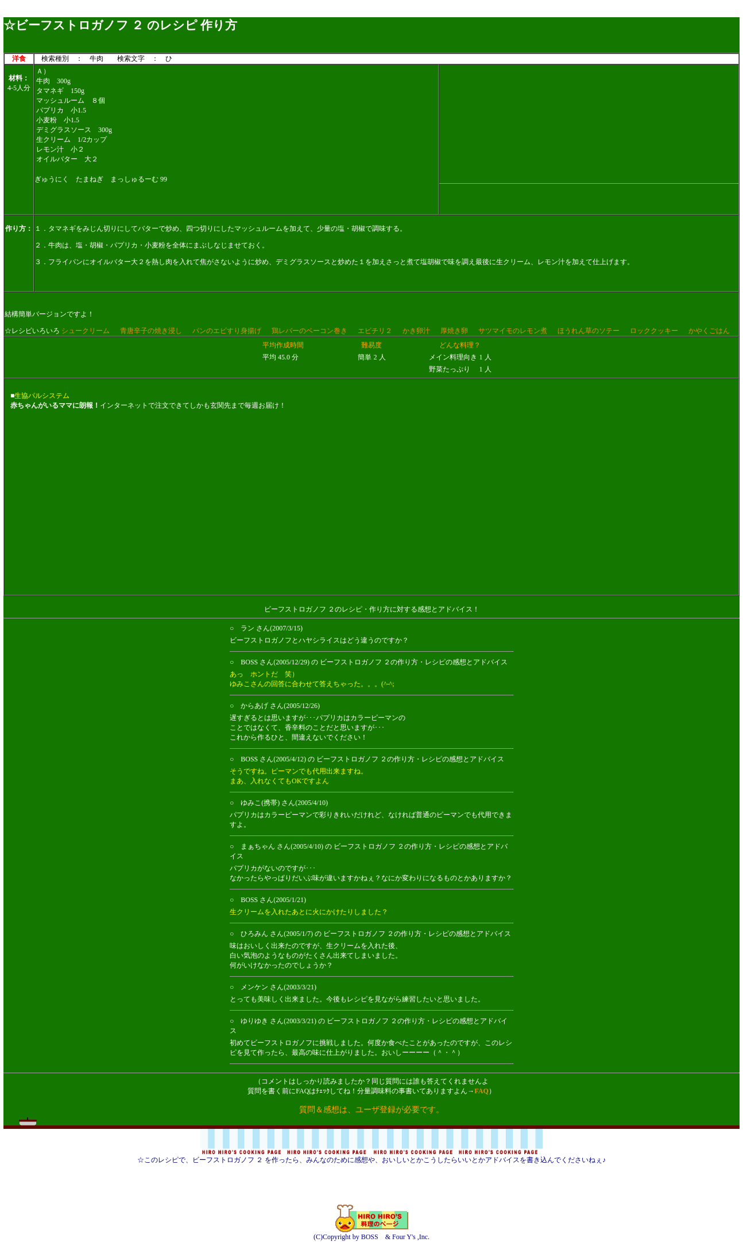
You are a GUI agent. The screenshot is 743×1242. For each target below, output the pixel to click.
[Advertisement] (371, 13)
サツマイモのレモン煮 (512, 331)
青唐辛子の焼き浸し (151, 331)
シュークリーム (85, 331)
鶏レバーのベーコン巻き (309, 331)
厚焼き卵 (454, 331)
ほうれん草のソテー (589, 331)
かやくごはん (709, 331)
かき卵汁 (416, 331)
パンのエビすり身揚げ (226, 331)
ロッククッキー (654, 331)
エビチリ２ (375, 331)
